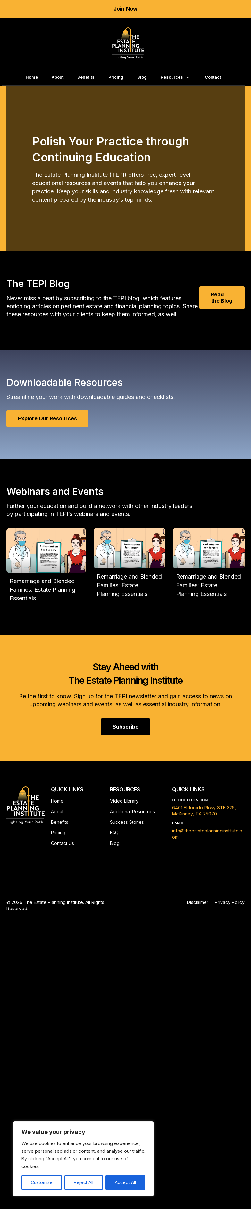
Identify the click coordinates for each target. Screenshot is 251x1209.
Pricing (115, 77)
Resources (172, 77)
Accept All (125, 1182)
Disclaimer (197, 902)
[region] (83, 1158)
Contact (213, 77)
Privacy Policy (230, 902)
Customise (42, 1182)
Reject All (83, 1182)
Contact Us (62, 843)
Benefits (86, 77)
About (57, 77)
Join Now (125, 8)
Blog (142, 77)
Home (32, 77)
